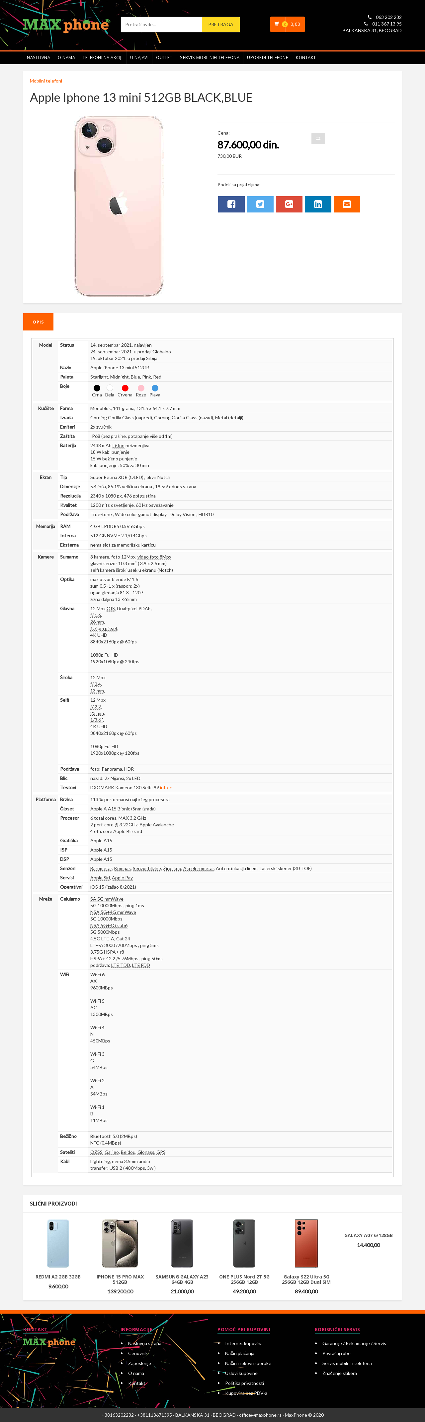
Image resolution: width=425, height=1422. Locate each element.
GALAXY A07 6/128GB (368, 1235)
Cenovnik (138, 1353)
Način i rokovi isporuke (248, 1363)
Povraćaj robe (336, 1353)
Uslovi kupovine (241, 1373)
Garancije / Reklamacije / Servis (354, 1343)
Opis (38, 322)
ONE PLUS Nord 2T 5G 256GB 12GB (244, 1279)
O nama (66, 57)
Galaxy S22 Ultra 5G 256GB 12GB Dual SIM (306, 1279)
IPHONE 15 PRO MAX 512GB (120, 1279)
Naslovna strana (144, 1343)
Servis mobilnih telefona (209, 57)
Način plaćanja (239, 1353)
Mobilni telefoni (46, 81)
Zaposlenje (139, 1363)
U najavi (139, 57)
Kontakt (306, 57)
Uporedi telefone (267, 57)
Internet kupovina (244, 1343)
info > (166, 787)
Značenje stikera (339, 1373)
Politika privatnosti (244, 1383)
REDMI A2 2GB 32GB (58, 1277)
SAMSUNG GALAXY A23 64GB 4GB (182, 1279)
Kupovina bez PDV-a (246, 1393)
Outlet (164, 57)
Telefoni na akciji (103, 57)
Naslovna (38, 57)
